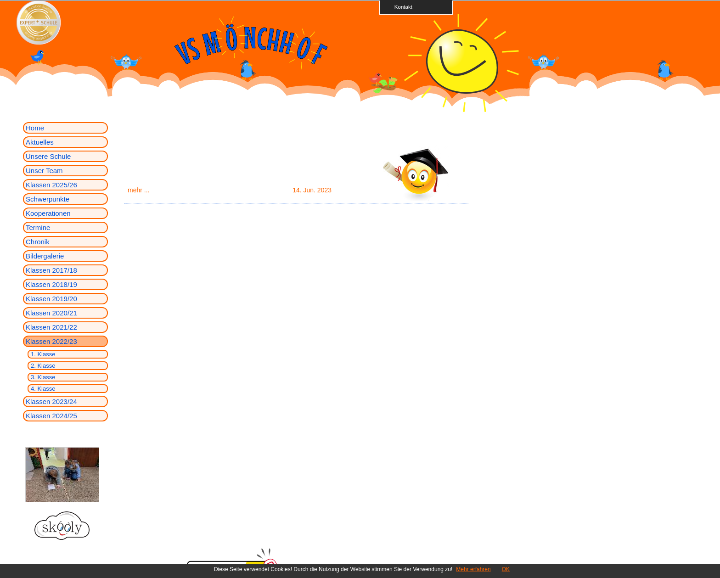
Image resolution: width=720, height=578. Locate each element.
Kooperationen (48, 213)
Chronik (38, 242)
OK (506, 569)
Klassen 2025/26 (51, 185)
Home (35, 128)
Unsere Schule (48, 156)
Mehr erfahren (473, 569)
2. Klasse (43, 365)
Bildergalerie (45, 256)
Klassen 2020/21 (51, 313)
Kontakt (400, 6)
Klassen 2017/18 (51, 270)
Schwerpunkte (47, 199)
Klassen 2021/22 (51, 327)
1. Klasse (43, 354)
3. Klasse (43, 377)
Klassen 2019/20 (51, 299)
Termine (38, 227)
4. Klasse (43, 388)
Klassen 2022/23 (51, 341)
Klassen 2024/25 (51, 416)
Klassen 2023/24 (51, 401)
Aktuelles (40, 142)
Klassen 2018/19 (51, 284)
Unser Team (44, 170)
